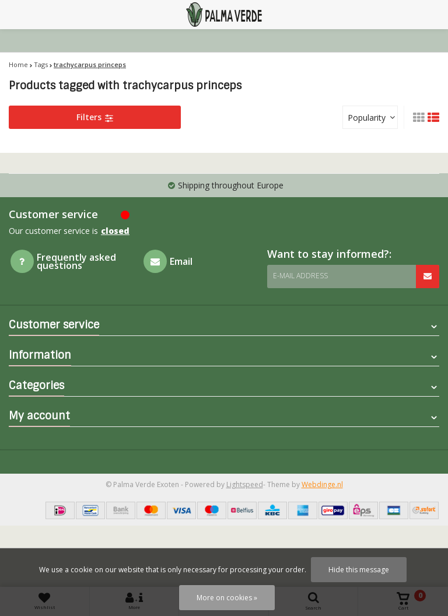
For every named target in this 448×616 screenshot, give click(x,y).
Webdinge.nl (322, 484)
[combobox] (370, 117)
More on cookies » (227, 598)
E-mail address (300, 276)
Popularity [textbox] (367, 117)
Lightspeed (244, 484)
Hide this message (358, 570)
